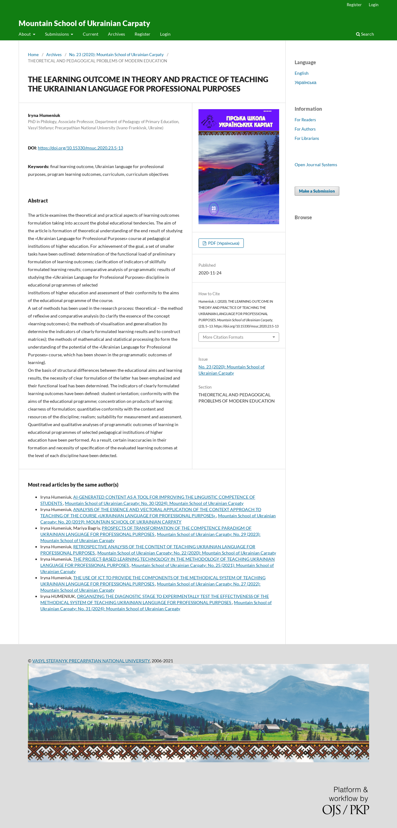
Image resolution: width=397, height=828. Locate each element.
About (25, 34)
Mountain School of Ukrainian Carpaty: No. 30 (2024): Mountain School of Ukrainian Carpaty (154, 503)
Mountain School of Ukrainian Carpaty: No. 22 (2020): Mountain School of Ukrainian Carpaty (186, 552)
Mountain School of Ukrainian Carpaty (84, 23)
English (302, 73)
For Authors (305, 129)
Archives (116, 34)
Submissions (57, 34)
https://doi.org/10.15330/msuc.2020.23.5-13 (80, 147)
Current (90, 34)
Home (33, 54)
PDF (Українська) (223, 243)
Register (142, 34)
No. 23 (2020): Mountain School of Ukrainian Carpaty (116, 54)
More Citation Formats (223, 337)
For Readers (305, 119)
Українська (305, 82)
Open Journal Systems (316, 164)
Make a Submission (317, 191)
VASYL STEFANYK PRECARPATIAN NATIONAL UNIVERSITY (91, 660)
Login (165, 34)
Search (365, 34)
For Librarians (307, 138)
